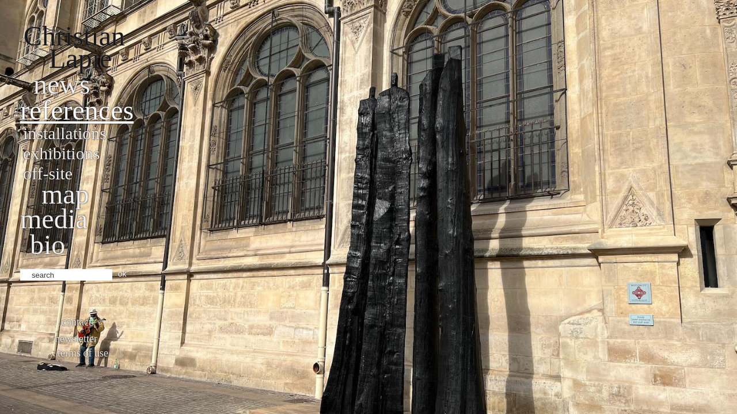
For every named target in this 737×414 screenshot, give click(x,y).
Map (65, 194)
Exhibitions (61, 153)
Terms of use (83, 353)
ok (122, 273)
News (61, 84)
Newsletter (76, 338)
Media (54, 219)
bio (47, 244)
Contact (77, 322)
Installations (65, 133)
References (77, 110)
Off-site (48, 173)
